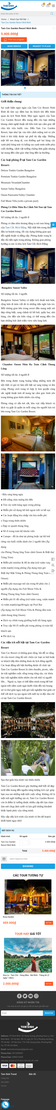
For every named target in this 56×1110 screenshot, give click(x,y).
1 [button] (25, 88)
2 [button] (27, 88)
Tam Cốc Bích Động (15, 227)
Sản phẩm (5, 1069)
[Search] (52, 13)
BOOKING (28, 866)
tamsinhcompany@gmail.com (20, 1038)
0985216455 (17, 1046)
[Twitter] (25, 996)
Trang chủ (5, 1065)
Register (49, 1013)
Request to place (42, 46)
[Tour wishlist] (43, 6)
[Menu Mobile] (52, 5)
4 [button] (31, 88)
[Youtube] (30, 996)
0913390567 (17, 1042)
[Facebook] (19, 996)
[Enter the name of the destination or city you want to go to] (24, 13)
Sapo (32, 1108)
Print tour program (14, 39)
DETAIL (49, 923)
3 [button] (29, 88)
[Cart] (48, 6)
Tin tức (4, 1073)
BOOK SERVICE (14, 46)
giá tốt (28, 934)
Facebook (9, 1093)
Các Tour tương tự (28, 875)
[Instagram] (36, 996)
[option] (28, 68)
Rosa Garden (8, 917)
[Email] (22, 1013)
